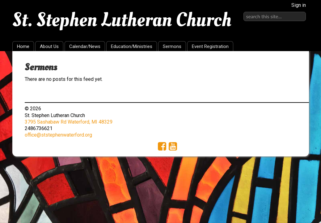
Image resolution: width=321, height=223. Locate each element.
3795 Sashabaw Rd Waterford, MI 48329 (68, 122)
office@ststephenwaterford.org (58, 135)
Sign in (298, 5)
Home (23, 46)
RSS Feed (292, 65)
